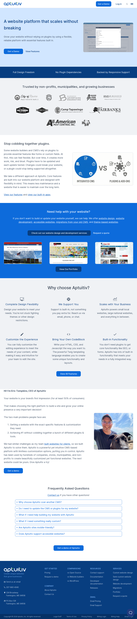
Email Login (129, 616)
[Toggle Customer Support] (130, 612)
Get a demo (13, 470)
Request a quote (101, 233)
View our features (13, 194)
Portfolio (116, 592)
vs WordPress (73, 581)
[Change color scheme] (127, 4)
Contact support (97, 573)
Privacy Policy (87, 616)
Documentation (96, 577)
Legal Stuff (57, 616)
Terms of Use (71, 616)
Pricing (47, 573)
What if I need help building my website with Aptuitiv (46, 514)
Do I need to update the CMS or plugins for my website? (48, 508)
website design (107, 218)
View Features (32, 51)
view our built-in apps (39, 194)
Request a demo (52, 577)
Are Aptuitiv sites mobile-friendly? (36, 527)
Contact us (53, 495)
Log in (119, 4)
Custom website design (123, 573)
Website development (122, 584)
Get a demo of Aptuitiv (68, 548)
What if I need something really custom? (40, 521)
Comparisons (74, 569)
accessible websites (44, 222)
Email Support (96, 605)
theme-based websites (106, 222)
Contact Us (49, 594)
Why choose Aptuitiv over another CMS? (40, 502)
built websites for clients (57, 444)
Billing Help (115, 616)
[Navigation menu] (132, 4)
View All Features (68, 374)
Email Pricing (95, 601)
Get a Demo (103, 4)
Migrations (117, 588)
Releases (94, 588)
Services (117, 569)
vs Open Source (74, 573)
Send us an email (12, 582)
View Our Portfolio (68, 269)
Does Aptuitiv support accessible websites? (42, 533)
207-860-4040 (11, 587)
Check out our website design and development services (59, 233)
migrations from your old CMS (72, 222)
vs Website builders (75, 577)
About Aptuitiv (50, 590)
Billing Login (101, 616)
